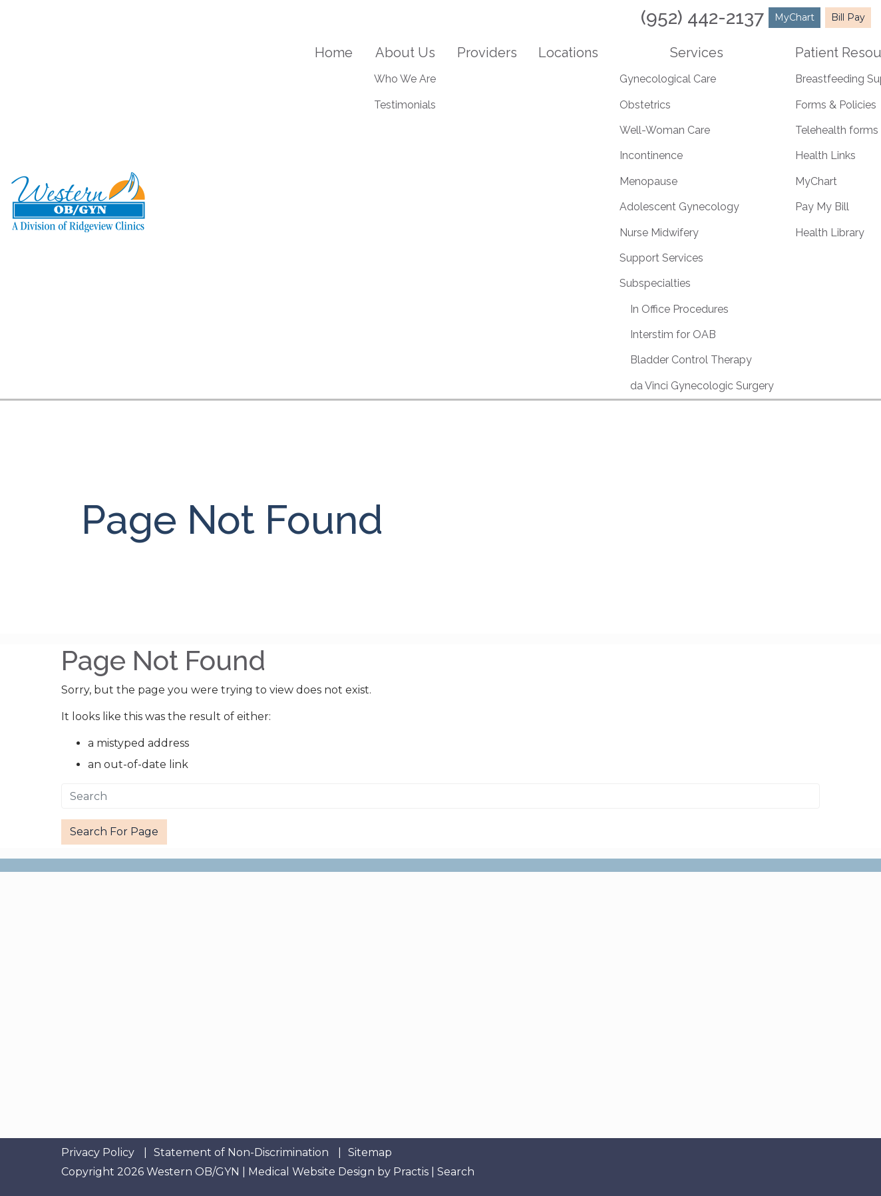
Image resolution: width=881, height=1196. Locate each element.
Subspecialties (655, 283)
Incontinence (651, 155)
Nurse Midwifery (659, 232)
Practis (411, 1171)
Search (455, 1171)
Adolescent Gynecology (679, 206)
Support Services (661, 258)
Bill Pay (848, 17)
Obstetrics (645, 105)
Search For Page (114, 831)
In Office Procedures (679, 309)
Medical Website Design (311, 1171)
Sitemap (370, 1152)
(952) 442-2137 (702, 18)
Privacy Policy (97, 1152)
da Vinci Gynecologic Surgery (702, 385)
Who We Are (405, 79)
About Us (405, 53)
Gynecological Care (667, 79)
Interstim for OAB (673, 334)
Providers (487, 53)
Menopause (648, 181)
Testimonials (405, 105)
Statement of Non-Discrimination (241, 1152)
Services (696, 53)
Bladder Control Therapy (691, 359)
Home (334, 53)
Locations (568, 53)
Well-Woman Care (664, 130)
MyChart (794, 17)
